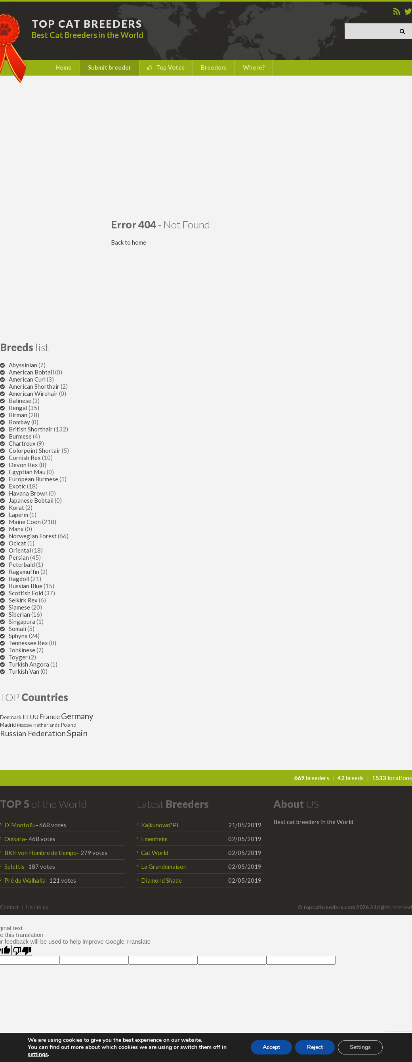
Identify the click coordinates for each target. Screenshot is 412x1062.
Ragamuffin (24, 571)
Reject (315, 1047)
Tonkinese (22, 650)
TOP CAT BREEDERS (87, 23)
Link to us (37, 907)
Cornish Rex (25, 457)
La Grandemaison (164, 866)
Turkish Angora (29, 664)
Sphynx (18, 635)
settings (38, 1054)
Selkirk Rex (23, 600)
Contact (9, 907)
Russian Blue (25, 585)
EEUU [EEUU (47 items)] (30, 716)
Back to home (128, 242)
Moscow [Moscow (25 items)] (24, 725)
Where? (254, 67)
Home (63, 67)
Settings (360, 1047)
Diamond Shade (161, 880)
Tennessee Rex (28, 642)
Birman (18, 414)
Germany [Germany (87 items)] (77, 716)
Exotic (17, 486)
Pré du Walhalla (25, 880)
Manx (16, 528)
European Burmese (33, 479)
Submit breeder (109, 67)
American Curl (27, 379)
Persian (19, 557)
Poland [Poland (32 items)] (68, 725)
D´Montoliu (20, 824)
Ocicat (17, 543)
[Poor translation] (21, 950)
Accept (271, 1047)
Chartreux (22, 443)
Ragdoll (19, 578)
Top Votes (170, 67)
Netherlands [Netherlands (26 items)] (46, 725)
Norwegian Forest (33, 536)
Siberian (19, 614)
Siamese (19, 607)
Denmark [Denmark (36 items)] (10, 717)
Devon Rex (23, 464)
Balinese (20, 400)
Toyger (18, 657)
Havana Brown (28, 493)
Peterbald (22, 564)
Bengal (18, 407)
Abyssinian (23, 365)
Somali (17, 628)
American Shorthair (34, 386)
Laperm (18, 514)
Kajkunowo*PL (160, 824)
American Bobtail (31, 372)
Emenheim (154, 838)
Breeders (214, 67)
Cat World (154, 852)
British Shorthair (31, 429)
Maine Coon (25, 521)
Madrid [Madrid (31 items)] (8, 725)
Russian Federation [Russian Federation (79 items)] (33, 733)
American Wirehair (33, 393)
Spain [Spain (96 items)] (77, 733)
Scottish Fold (26, 593)
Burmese (20, 436)
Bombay (19, 422)
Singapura (22, 621)
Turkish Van (24, 671)
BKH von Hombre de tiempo (40, 852)
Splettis (14, 866)
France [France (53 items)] (50, 717)
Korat (16, 507)
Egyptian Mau (27, 471)
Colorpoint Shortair (35, 450)
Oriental (20, 550)
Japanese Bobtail (31, 500)
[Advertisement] (206, 146)
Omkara (14, 838)
